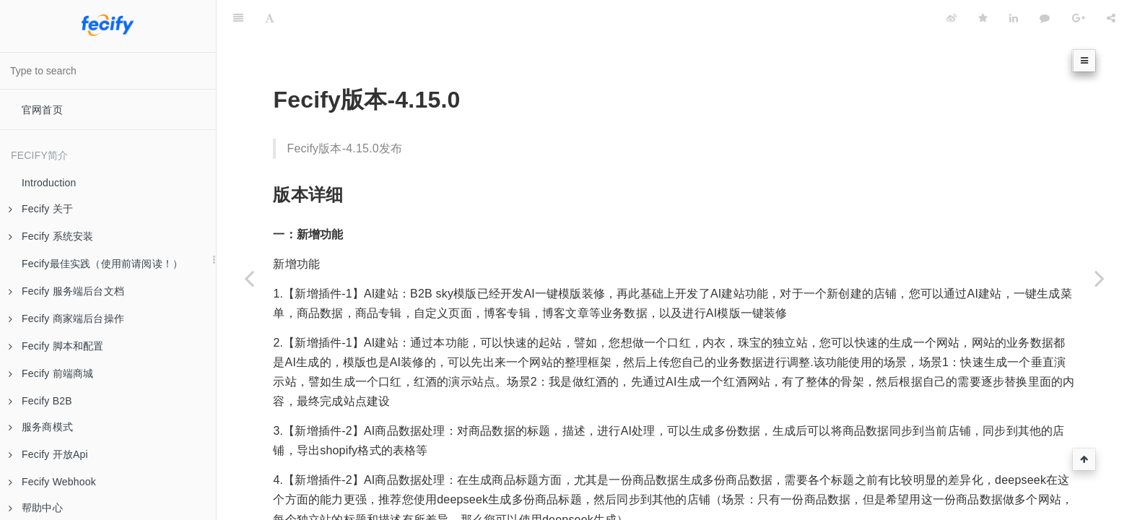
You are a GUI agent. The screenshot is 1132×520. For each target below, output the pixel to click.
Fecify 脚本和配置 (56, 346)
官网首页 (42, 110)
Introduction (49, 182)
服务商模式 (41, 427)
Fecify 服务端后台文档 (66, 291)
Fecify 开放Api (48, 454)
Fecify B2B (40, 401)
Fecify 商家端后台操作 (66, 318)
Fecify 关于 (41, 208)
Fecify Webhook (52, 482)
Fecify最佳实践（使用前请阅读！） (102, 263)
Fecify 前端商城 (51, 373)
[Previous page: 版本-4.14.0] (249, 278)
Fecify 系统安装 (51, 236)
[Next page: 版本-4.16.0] (1099, 278)
